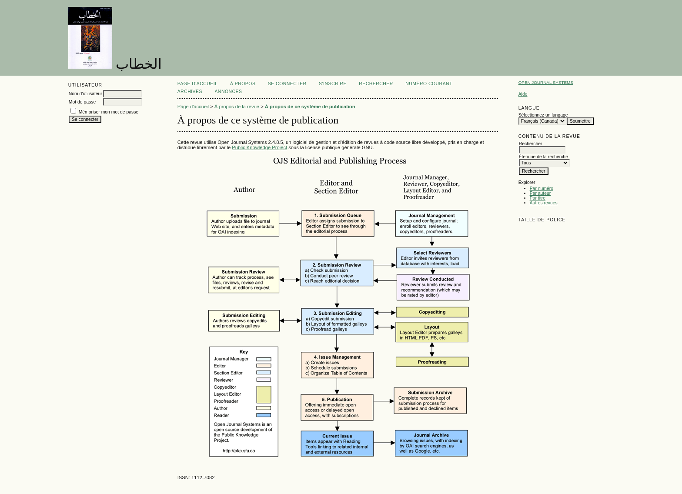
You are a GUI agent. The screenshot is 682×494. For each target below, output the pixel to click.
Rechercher (376, 83)
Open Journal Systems (545, 82)
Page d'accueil (197, 83)
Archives (189, 91)
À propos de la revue (236, 106)
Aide (523, 94)
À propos (242, 83)
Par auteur (540, 193)
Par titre (537, 198)
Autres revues (544, 202)
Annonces (228, 91)
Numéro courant (428, 83)
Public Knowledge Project (259, 147)
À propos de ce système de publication (310, 106)
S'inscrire (333, 83)
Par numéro (541, 188)
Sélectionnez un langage (543, 115)
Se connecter (287, 83)
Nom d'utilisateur (85, 93)
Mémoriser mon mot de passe (108, 112)
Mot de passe (82, 102)
